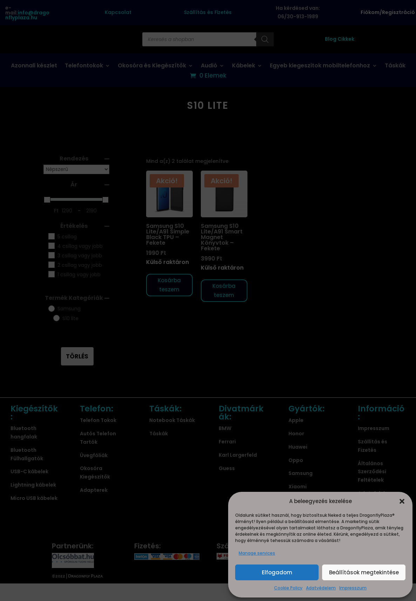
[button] (401, 501)
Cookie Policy (288, 588)
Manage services (257, 553)
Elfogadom (277, 572)
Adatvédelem (321, 588)
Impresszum (353, 588)
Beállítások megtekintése (364, 572)
